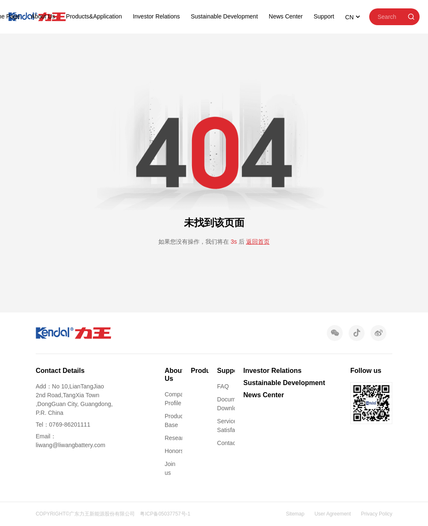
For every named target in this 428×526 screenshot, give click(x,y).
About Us (43, 16)
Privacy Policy (376, 514)
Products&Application (94, 16)
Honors (174, 451)
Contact (227, 443)
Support (324, 16)
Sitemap (295, 514)
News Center (286, 16)
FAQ (223, 386)
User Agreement (333, 514)
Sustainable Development (224, 16)
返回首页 (258, 241)
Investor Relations (156, 16)
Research (177, 438)
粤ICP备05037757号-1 (165, 514)
